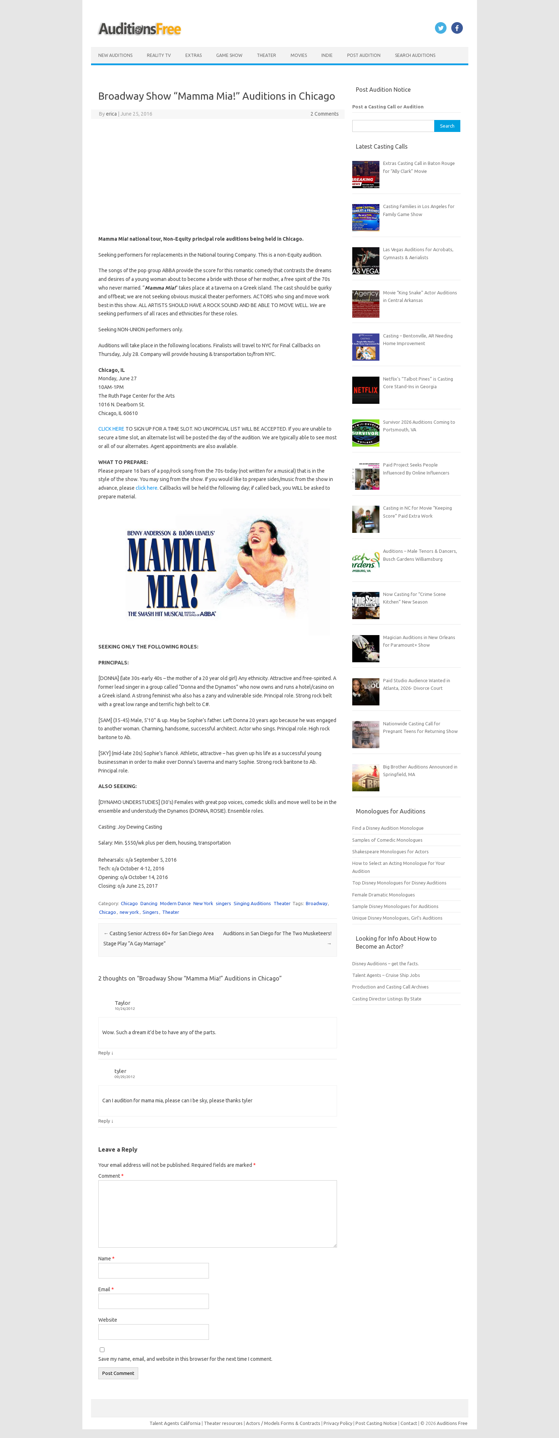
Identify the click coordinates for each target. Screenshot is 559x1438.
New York (203, 903)
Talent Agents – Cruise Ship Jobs (386, 975)
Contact (409, 1423)
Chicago (129, 903)
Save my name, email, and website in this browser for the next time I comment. (185, 1359)
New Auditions (115, 55)
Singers (151, 912)
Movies (299, 55)
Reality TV (159, 55)
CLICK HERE (111, 429)
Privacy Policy (338, 1423)
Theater (266, 55)
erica (111, 114)
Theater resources (223, 1423)
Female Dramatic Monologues (383, 894)
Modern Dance (175, 903)
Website (107, 1320)
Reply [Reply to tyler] (104, 1120)
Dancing (148, 903)
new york (129, 912)
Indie (327, 55)
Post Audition (364, 55)
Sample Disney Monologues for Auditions (395, 906)
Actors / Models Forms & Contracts (283, 1423)
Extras (193, 55)
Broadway (316, 903)
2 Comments (325, 114)
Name (106, 1258)
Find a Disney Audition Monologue (388, 827)
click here (146, 488)
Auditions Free (452, 1423)
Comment (111, 1176)
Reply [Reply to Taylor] (104, 1052)
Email (106, 1289)
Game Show (229, 55)
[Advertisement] (217, 177)
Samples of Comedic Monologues (387, 839)
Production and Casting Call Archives (390, 986)
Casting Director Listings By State (387, 998)
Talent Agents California (175, 1423)
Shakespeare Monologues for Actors (390, 851)
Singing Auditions (252, 903)
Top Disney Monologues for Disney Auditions (399, 882)
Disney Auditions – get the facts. (385, 963)
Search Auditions (415, 55)
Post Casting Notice (376, 1423)
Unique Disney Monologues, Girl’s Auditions (397, 917)
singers (223, 903)
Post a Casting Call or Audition (388, 106)
